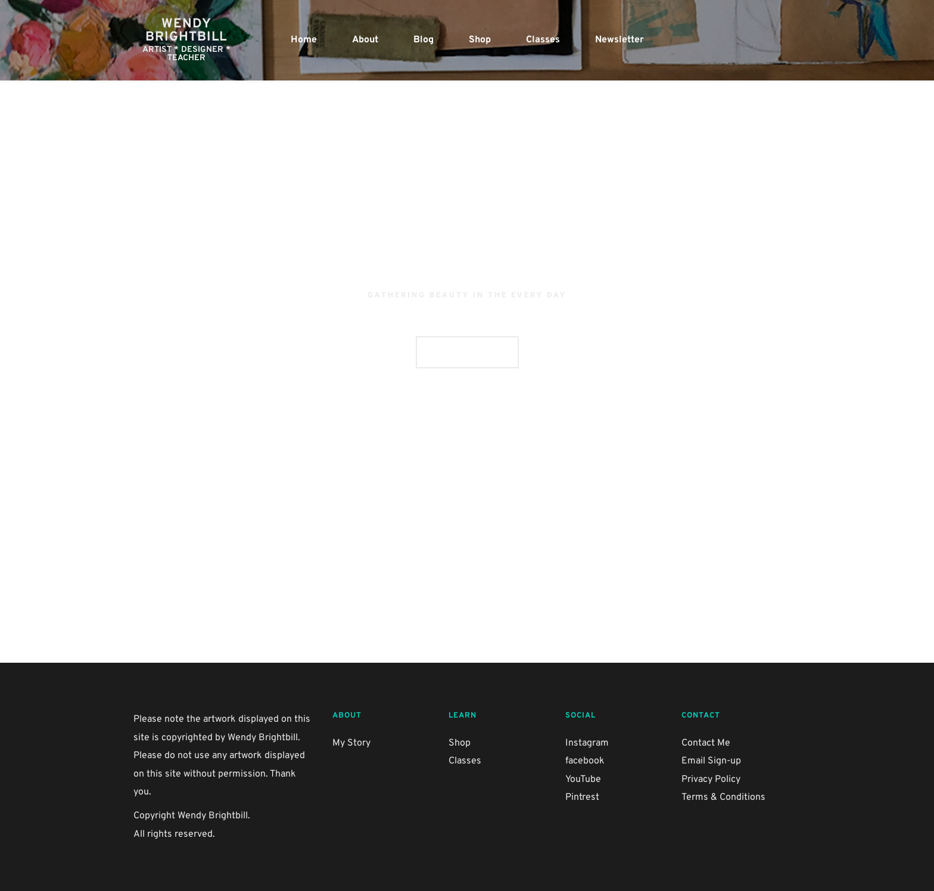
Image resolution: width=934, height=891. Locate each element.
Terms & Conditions (723, 797)
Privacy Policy (710, 780)
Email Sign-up (711, 761)
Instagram (587, 743)
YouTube (583, 780)
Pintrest (582, 797)
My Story (351, 743)
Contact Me (705, 743)
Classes (465, 761)
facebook (585, 761)
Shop (460, 743)
